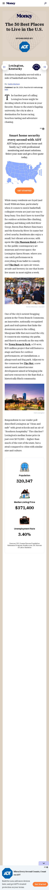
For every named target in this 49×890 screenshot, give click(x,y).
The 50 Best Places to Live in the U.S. (24, 26)
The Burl (14, 264)
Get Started (24, 190)
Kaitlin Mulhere (14, 84)
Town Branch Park (19, 344)
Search (45, 3)
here (6, 89)
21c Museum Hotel (25, 242)
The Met (28, 363)
